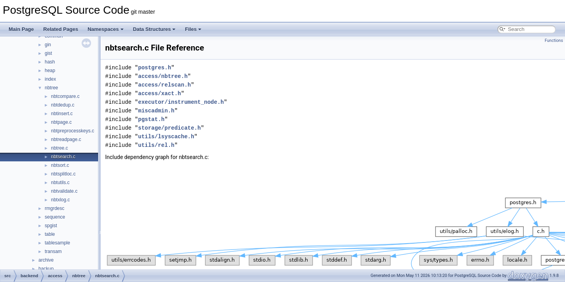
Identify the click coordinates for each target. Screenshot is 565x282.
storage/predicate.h (169, 128)
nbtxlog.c (60, 199)
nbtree (51, 87)
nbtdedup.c (62, 105)
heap (50, 70)
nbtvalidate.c (64, 191)
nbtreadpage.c (66, 139)
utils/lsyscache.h (166, 136)
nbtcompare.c (65, 96)
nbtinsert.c (62, 113)
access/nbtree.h (163, 76)
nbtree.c (59, 148)
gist (48, 53)
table (50, 234)
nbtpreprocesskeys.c (72, 131)
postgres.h (154, 67)
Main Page (21, 29)
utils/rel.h (156, 145)
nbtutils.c (60, 182)
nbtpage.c (61, 122)
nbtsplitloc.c (63, 174)
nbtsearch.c (63, 156)
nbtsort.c (60, 165)
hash (50, 62)
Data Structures (154, 29)
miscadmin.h (156, 110)
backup (46, 268)
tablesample (57, 243)
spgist (51, 225)
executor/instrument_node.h (181, 102)
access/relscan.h (164, 85)
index (50, 79)
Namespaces (105, 29)
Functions (554, 40)
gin (48, 44)
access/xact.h (159, 93)
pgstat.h (151, 119)
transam (53, 251)
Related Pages (60, 29)
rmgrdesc (54, 208)
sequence (55, 217)
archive (46, 260)
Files (193, 29)
